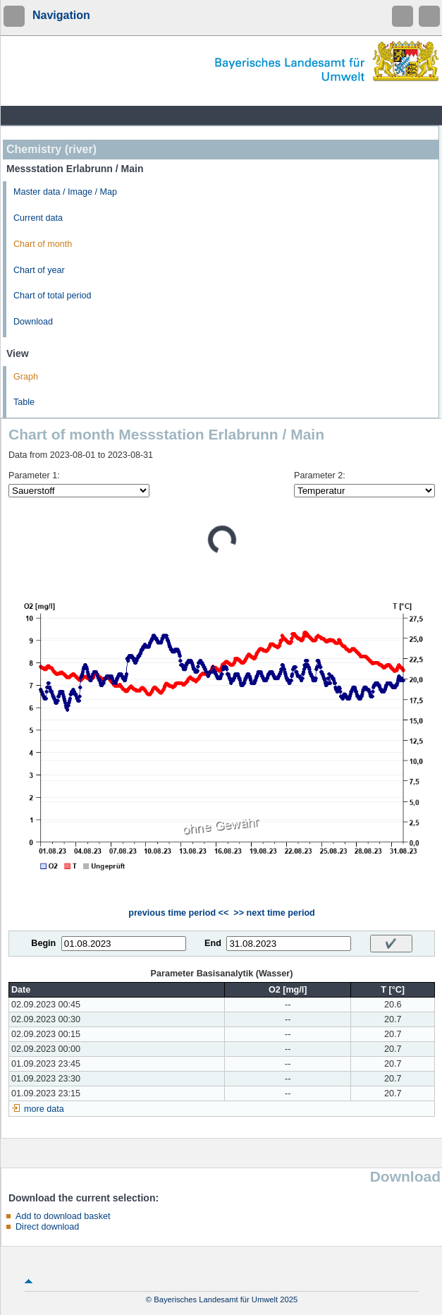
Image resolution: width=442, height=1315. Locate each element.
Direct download (47, 1227)
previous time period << (178, 913)
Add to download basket (63, 1216)
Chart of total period (52, 296)
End (212, 943)
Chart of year (39, 270)
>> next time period (273, 913)
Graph (25, 377)
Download (33, 322)
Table (24, 402)
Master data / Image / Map (65, 192)
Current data (38, 218)
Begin (43, 943)
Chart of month (42, 244)
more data (44, 1109)
